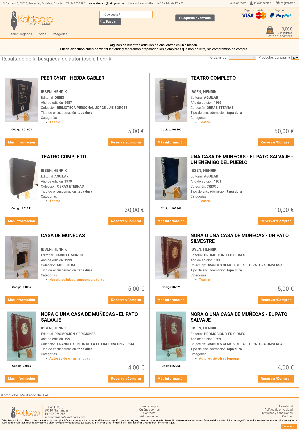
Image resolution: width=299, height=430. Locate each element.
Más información (21, 142)
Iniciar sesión (262, 3)
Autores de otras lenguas (69, 358)
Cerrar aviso (289, 426)
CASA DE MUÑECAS (93, 239)
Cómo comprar (149, 406)
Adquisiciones (149, 416)
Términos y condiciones (277, 413)
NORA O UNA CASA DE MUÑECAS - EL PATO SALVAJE (93, 318)
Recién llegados (20, 34)
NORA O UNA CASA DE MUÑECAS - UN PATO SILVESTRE (243, 239)
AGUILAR (211, 98)
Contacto (240, 3)
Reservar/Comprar (126, 142)
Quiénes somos (149, 409)
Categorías (59, 34)
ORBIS (59, 98)
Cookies (287, 416)
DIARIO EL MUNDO (68, 255)
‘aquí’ (171, 423)
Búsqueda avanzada (195, 18)
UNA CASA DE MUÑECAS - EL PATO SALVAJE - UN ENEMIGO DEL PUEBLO (243, 160)
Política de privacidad (279, 409)
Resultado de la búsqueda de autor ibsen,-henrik (56, 59)
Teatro (54, 122)
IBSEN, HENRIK (54, 91)
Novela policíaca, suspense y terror (77, 280)
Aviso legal (285, 406)
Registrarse (287, 3)
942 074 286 (78, 3)
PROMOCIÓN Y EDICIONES (224, 255)
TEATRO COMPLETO (243, 81)
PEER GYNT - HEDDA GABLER (93, 81)
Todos (41, 34)
